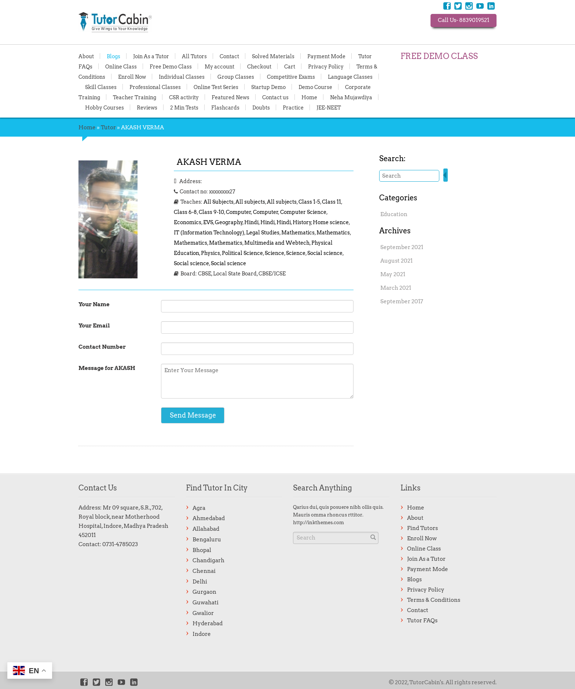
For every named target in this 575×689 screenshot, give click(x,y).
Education (393, 214)
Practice (293, 107)
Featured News (230, 97)
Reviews (147, 107)
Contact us (275, 97)
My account (219, 66)
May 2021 (392, 274)
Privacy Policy (326, 66)
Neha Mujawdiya (351, 97)
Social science (325, 253)
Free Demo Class (171, 66)
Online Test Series (216, 87)
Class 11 (331, 202)
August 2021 (396, 261)
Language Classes (350, 76)
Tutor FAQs (422, 620)
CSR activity (184, 97)
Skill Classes (101, 87)
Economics (187, 222)
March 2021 (395, 288)
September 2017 (401, 301)
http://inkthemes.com (318, 522)
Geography (229, 222)
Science (274, 253)
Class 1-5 (309, 202)
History (302, 222)
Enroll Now (132, 76)
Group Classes (235, 76)
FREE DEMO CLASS (439, 56)
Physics (210, 253)
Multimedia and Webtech (277, 243)
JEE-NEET (328, 107)
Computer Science (303, 212)
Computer (238, 212)
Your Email (94, 325)
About (86, 56)
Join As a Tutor (151, 56)
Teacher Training (134, 97)
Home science (331, 222)
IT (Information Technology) (209, 233)
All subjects (250, 202)
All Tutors (194, 56)
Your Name (94, 304)
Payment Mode (326, 56)
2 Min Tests (184, 107)
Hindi (251, 222)
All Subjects (219, 202)
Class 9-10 (211, 212)
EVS (208, 222)
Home (309, 97)
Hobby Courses (104, 107)
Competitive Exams (291, 76)
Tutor (108, 127)
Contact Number (102, 347)
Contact (229, 56)
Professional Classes (155, 87)
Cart (289, 66)
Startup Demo (268, 87)
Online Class (121, 66)
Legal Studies (262, 233)
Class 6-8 (185, 212)
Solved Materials (273, 56)
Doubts (261, 107)
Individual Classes (182, 76)
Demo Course (315, 87)
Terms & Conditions (433, 600)
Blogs (113, 56)
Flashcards (225, 107)
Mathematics (298, 233)
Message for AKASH (106, 368)
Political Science (242, 253)
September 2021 (401, 247)
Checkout (259, 66)
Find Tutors (422, 528)
